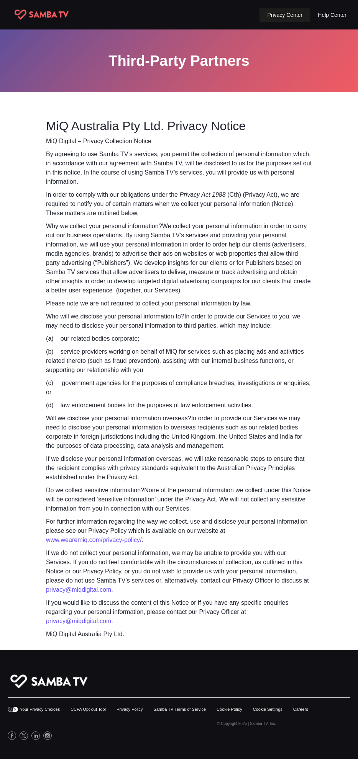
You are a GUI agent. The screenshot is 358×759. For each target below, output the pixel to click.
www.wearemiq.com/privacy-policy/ (94, 540)
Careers (300, 709)
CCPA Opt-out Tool (88, 709)
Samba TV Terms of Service (180, 709)
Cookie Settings (267, 709)
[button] (284, 15)
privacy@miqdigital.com (78, 589)
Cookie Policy (229, 709)
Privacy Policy (130, 709)
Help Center (332, 15)
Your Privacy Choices (40, 709)
